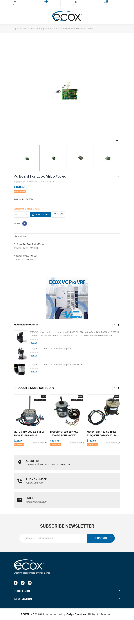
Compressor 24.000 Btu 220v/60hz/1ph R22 (51, 348)
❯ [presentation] (118, 325)
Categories (15, 2)
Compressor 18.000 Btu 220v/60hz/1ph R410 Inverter (56, 364)
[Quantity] (21, 214)
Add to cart (40, 214)
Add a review (47, 181)
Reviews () (31, 182)
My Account (76, 2)
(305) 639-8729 (34, 482)
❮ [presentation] (114, 325)
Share (24, 223)
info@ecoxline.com (36, 501)
